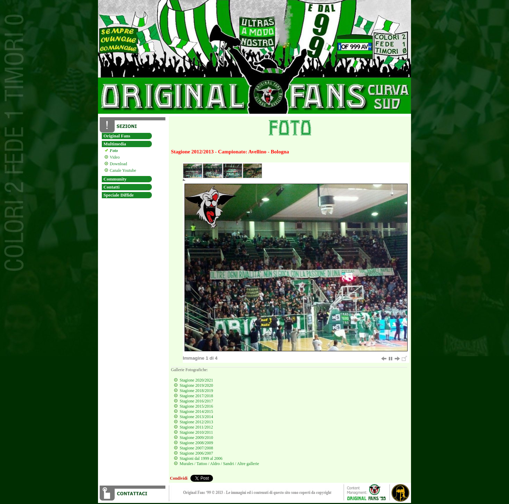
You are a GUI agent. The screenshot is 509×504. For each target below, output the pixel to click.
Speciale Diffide (119, 195)
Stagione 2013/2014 (196, 416)
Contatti (112, 187)
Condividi (179, 478)
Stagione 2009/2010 (196, 437)
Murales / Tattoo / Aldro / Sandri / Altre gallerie (219, 463)
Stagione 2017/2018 (196, 395)
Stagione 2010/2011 (196, 432)
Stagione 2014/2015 (196, 411)
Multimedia (115, 143)
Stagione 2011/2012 (196, 427)
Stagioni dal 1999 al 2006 (201, 458)
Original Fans (117, 135)
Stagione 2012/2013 (196, 421)
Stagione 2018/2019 (196, 390)
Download (117, 163)
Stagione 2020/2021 (196, 380)
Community (115, 179)
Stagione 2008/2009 (196, 442)
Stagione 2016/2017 (196, 401)
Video (114, 157)
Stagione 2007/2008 (196, 448)
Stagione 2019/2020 (196, 385)
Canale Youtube (122, 170)
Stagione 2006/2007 (196, 453)
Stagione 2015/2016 (196, 406)
